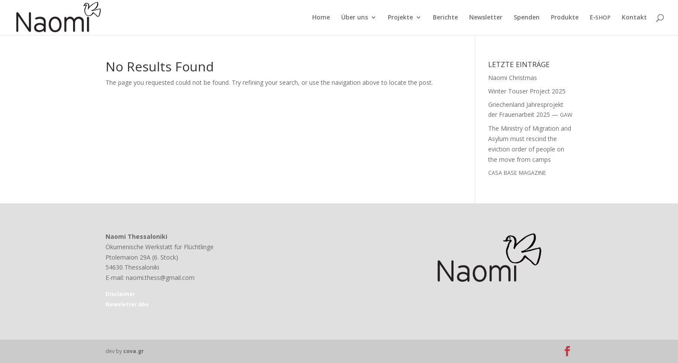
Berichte (445, 17)
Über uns (354, 17)
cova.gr (133, 351)
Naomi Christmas (512, 78)
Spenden (527, 17)
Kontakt (634, 17)
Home (321, 17)
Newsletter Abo (127, 304)
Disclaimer (120, 294)
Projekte (400, 17)
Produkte (565, 17)
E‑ (600, 17)
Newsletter (485, 17)
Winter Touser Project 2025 (527, 91)
